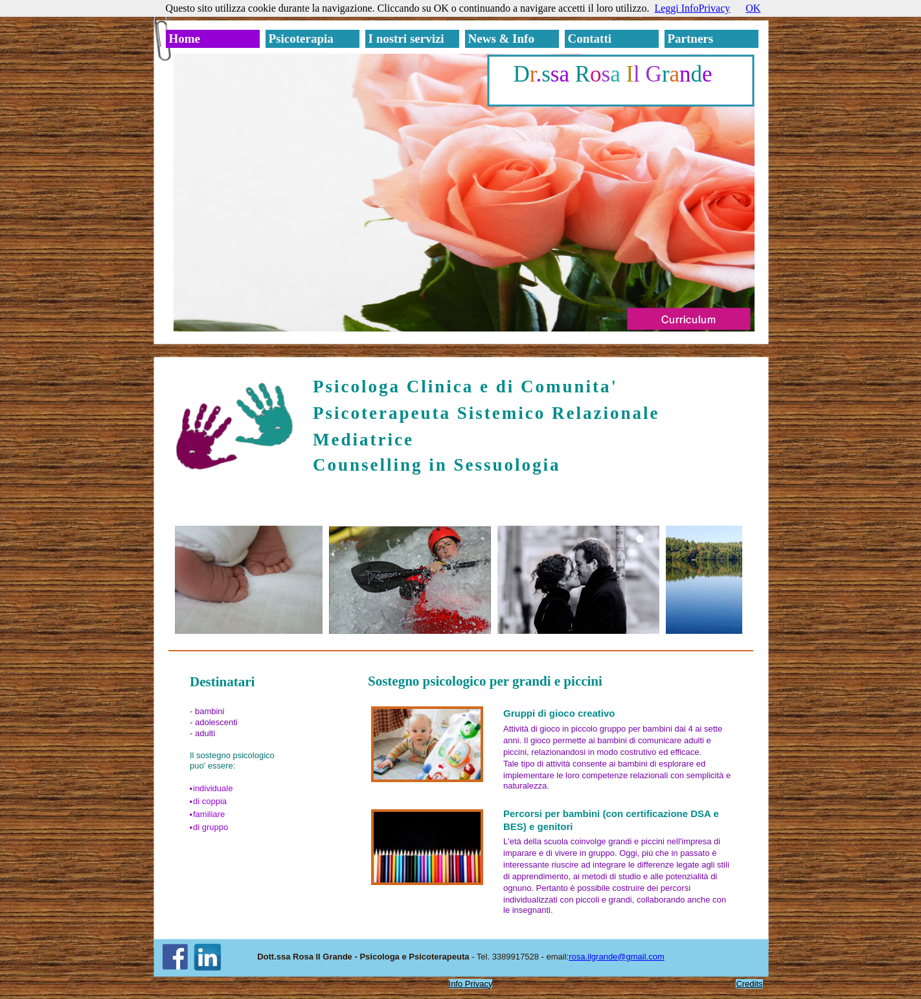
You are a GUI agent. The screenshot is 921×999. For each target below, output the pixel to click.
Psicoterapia (301, 38)
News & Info (501, 38)
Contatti (590, 38)
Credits (749, 984)
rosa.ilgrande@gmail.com (617, 956)
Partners (691, 38)
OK (752, 8)
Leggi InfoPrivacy (692, 8)
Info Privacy (471, 984)
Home (185, 38)
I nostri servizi (406, 38)
